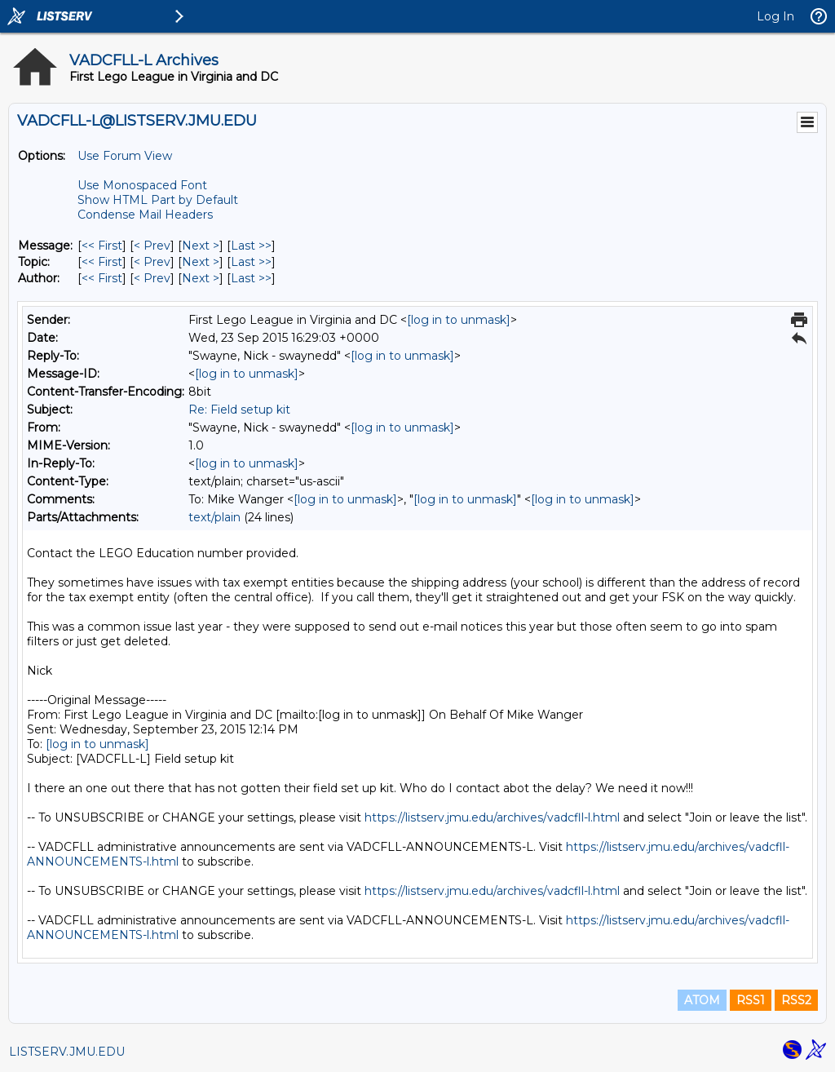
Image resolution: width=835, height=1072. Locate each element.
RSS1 (750, 1000)
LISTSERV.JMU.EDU (67, 1051)
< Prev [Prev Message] (152, 245)
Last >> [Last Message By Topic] (251, 262)
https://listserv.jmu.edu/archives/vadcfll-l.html (492, 817)
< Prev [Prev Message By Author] (152, 278)
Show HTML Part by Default (157, 200)
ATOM (702, 1000)
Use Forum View (124, 155)
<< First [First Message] (102, 245)
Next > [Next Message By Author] (200, 278)
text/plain (214, 517)
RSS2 (796, 1000)
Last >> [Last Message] (251, 245)
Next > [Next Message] (200, 245)
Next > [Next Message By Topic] (200, 262)
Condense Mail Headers (145, 214)
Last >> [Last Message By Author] (251, 278)
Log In (775, 16)
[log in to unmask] (458, 319)
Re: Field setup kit (239, 409)
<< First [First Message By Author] (102, 278)
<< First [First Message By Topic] (102, 262)
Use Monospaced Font (142, 185)
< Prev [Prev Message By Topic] (152, 262)
